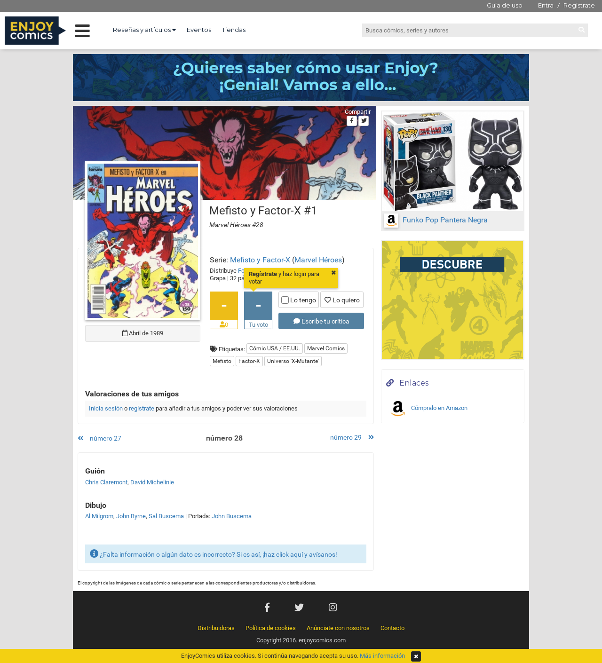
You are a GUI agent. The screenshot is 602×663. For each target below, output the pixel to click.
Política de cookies (271, 627)
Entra (546, 5)
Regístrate (579, 5)
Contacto (392, 627)
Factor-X (249, 361)
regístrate (141, 408)
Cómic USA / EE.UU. (274, 348)
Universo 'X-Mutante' (293, 361)
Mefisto (222, 361)
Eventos (199, 29)
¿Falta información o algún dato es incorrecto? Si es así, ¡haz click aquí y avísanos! (213, 553)
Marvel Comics (326, 348)
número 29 (352, 437)
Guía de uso (505, 5)
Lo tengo (298, 300)
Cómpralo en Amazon (427, 408)
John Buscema (232, 516)
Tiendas (234, 29)
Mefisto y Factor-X (260, 259)
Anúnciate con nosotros (338, 627)
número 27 (99, 438)
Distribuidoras (216, 627)
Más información (382, 655)
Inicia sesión (106, 408)
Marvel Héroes (318, 259)
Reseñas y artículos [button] (144, 29)
